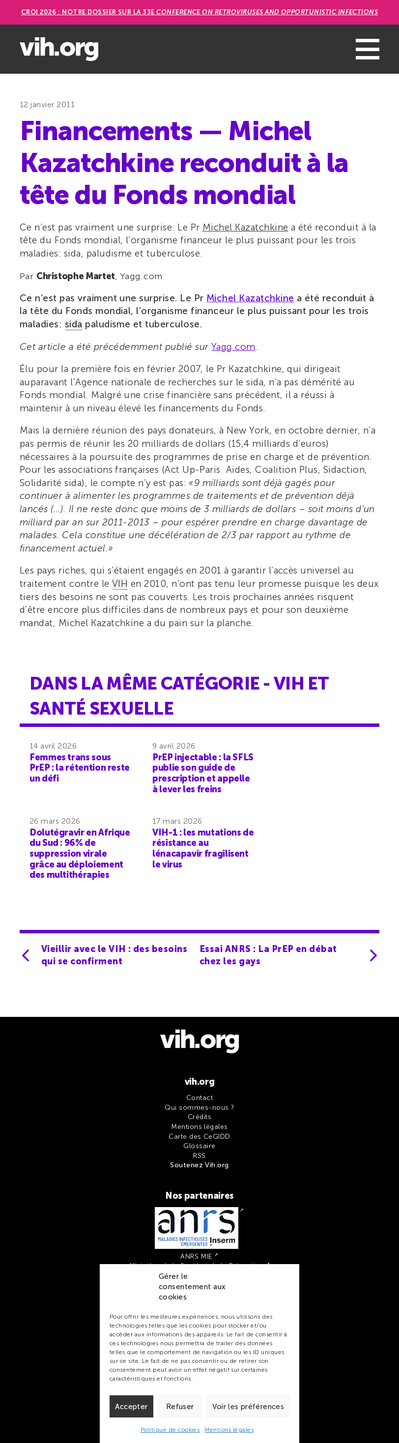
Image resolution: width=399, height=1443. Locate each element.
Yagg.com (233, 346)
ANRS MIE (196, 1256)
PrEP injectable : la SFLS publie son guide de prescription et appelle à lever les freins (203, 773)
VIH (120, 583)
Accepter (131, 1406)
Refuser (180, 1406)
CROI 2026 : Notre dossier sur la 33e (199, 12)
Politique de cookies (170, 1429)
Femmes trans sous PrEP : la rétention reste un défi (79, 768)
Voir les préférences (248, 1406)
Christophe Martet (75, 276)
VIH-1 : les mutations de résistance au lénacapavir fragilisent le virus (203, 848)
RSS (199, 1156)
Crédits (199, 1117)
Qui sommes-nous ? (199, 1107)
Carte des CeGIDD (199, 1136)
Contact (199, 1098)
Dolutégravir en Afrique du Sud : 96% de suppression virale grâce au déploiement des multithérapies (79, 853)
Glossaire (199, 1146)
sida (74, 324)
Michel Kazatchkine (245, 227)
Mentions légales (229, 1429)
